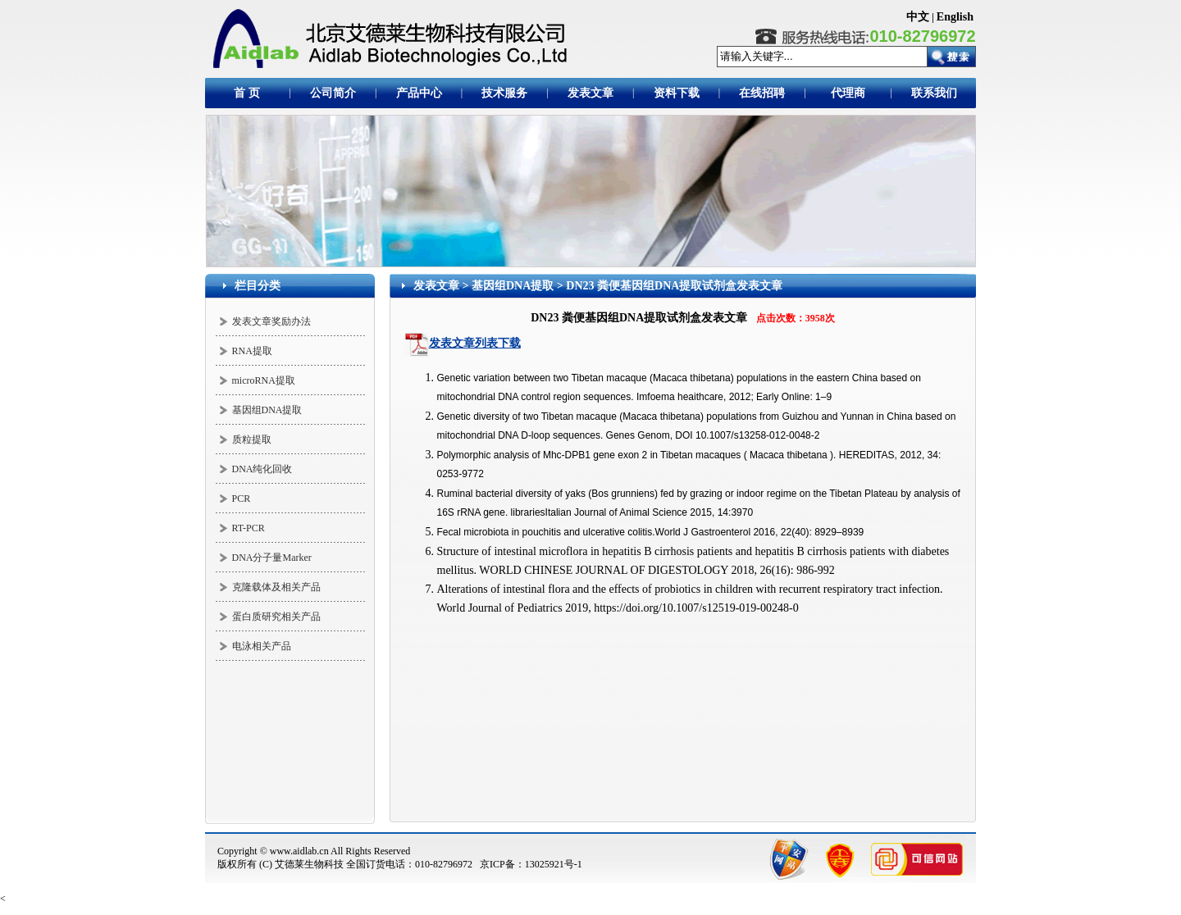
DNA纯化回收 (262, 469)
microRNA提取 (263, 380)
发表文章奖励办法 (271, 321)
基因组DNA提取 (267, 410)
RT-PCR (248, 528)
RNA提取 (252, 351)
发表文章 (436, 286)
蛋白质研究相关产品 (276, 616)
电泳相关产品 (261, 646)
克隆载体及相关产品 (276, 587)
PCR (241, 498)
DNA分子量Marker (272, 557)
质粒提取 (251, 439)
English (955, 17)
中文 (917, 17)
